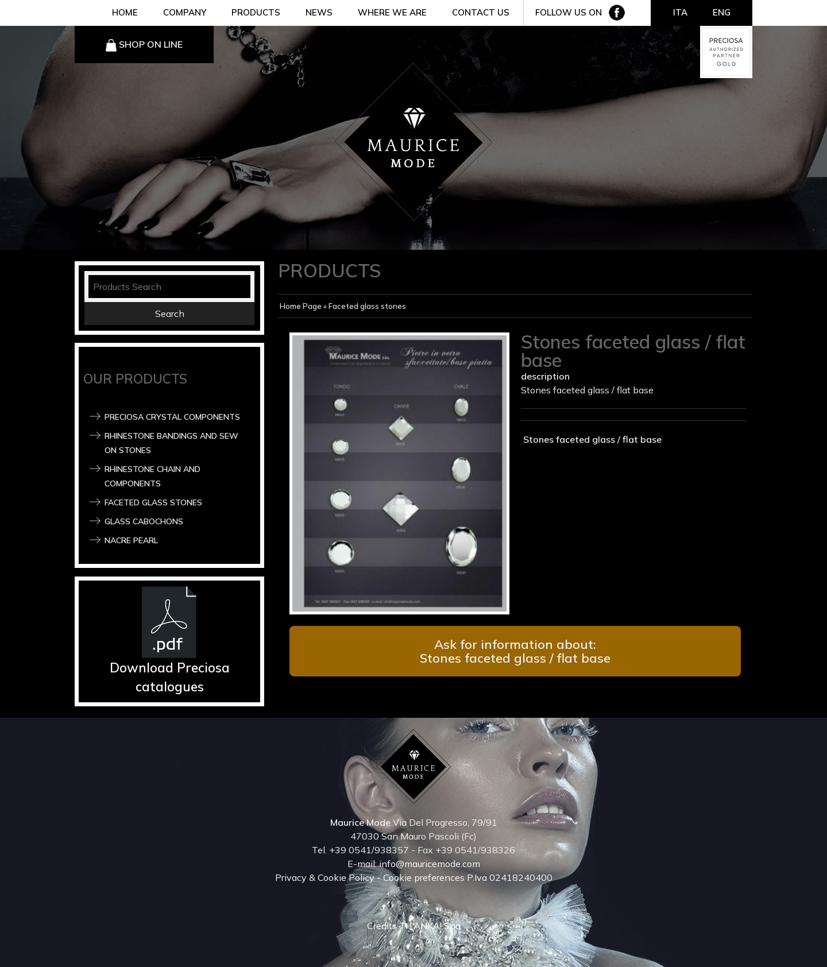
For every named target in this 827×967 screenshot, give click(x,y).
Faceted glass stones (153, 502)
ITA (680, 12)
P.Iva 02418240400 (509, 877)
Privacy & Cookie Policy (324, 877)
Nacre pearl (131, 540)
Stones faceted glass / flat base (591, 439)
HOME (125, 12)
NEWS (319, 12)
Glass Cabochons (144, 521)
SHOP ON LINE (151, 44)
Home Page (301, 306)
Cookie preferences (424, 877)
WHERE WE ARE (392, 12)
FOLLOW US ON (568, 12)
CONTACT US (480, 12)
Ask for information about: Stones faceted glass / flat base (515, 651)
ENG (722, 12)
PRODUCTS (255, 12)
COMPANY (184, 12)
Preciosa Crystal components (172, 417)
